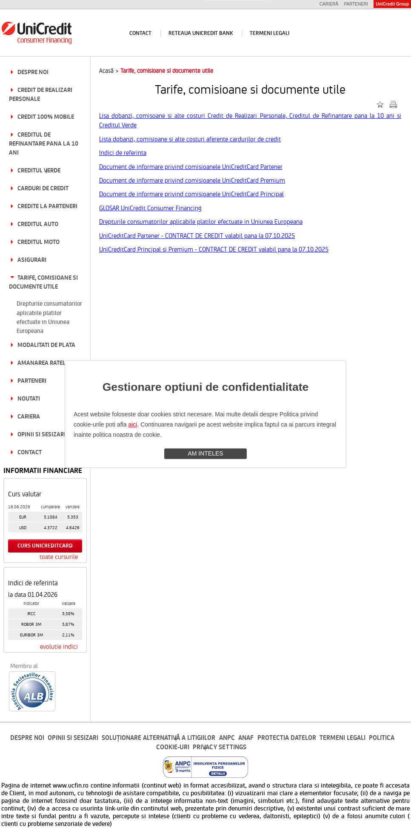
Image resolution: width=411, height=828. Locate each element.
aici (132, 424)
